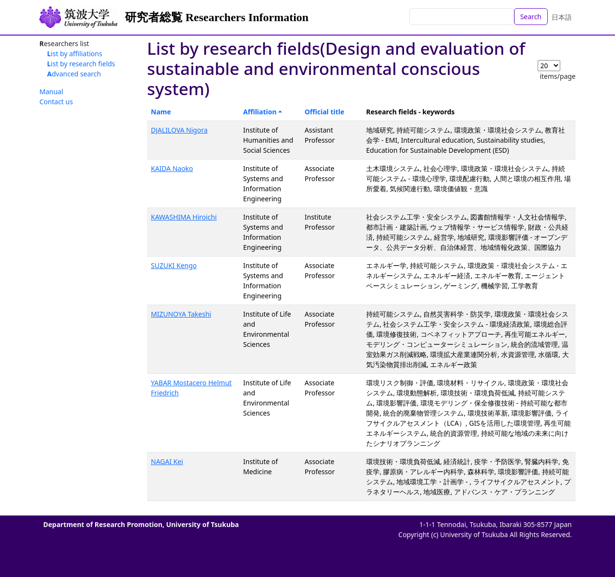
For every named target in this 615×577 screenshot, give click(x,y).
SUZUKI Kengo (174, 265)
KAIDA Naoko (172, 168)
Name (161, 111)
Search (530, 16)
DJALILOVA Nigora (179, 130)
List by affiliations (74, 53)
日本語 (562, 17)
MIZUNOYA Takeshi (181, 314)
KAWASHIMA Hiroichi (184, 216)
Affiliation (260, 111)
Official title (324, 111)
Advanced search (74, 73)
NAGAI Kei (167, 461)
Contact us (56, 101)
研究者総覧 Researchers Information (216, 17)
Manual (51, 91)
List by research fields (81, 63)
